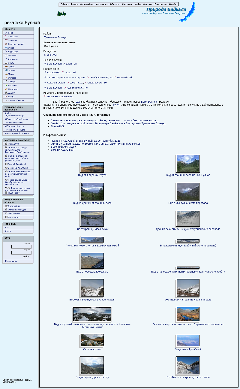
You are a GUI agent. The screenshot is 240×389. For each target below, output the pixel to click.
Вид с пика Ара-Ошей (188, 349)
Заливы (10, 70)
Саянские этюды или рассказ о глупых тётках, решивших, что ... (17, 158)
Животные (11, 89)
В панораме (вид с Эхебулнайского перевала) (188, 245)
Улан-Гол (71, 63)
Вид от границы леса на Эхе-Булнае (188, 174)
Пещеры (10, 81)
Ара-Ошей (53, 72)
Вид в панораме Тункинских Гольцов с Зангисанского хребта (188, 271)
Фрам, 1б (70, 72)
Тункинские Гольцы (55, 37)
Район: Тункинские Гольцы (14, 114)
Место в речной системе (17, 133)
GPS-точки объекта (14, 126)
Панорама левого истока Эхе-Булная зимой (92, 245)
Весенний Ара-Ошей (16, 168)
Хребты (10, 66)
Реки (9, 33)
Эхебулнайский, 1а (101, 77)
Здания (10, 93)
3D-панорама (88, 327)
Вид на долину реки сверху (92, 377)
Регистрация (11, 261)
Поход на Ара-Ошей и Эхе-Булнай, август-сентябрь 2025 (17, 182)
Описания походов (15, 209)
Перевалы (11, 36)
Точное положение (14, 123)
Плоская (99, 327)
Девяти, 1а (76, 82)
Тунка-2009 (12, 144)
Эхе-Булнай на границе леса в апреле (188, 299)
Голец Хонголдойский (59, 96)
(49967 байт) (12, 192)
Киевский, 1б (124, 77)
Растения (11, 85)
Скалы (9, 63)
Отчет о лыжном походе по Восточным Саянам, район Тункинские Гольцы (96, 143)
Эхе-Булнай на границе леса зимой (188, 377)
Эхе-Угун (52, 54)
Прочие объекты (14, 100)
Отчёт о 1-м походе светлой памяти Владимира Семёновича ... (18, 149)
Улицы (9, 96)
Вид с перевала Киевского (92, 271)
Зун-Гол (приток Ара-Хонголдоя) (66, 77)
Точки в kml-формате (15, 130)
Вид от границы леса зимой (92, 229)
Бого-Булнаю (149, 101)
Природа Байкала (166, 9)
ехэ (6, 227)
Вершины (11, 40)
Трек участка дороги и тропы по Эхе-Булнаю (17, 189)
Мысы (9, 74)
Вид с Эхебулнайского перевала (188, 202)
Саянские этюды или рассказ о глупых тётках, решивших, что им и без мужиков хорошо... (105, 120)
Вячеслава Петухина (174, 13)
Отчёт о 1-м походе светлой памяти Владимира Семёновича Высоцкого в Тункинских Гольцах (108, 123)
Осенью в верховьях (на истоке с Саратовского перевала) (188, 324)
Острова (10, 78)
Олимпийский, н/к (78, 87)
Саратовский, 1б (97, 82)
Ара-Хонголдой (56, 82)
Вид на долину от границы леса (92, 202)
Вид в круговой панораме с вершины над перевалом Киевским (92, 324)
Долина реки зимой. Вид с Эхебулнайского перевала (188, 229)
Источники (11, 59)
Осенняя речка (92, 349)
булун (8, 231)
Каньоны (10, 55)
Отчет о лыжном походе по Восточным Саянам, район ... (18, 173)
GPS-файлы (12, 213)
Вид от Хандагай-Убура (92, 174)
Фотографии (12, 206)
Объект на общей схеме (16, 119)
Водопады (11, 51)
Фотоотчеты (12, 217)
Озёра (9, 48)
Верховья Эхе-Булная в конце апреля (92, 299)
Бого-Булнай (54, 63)
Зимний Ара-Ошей (15, 164)
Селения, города (14, 44)
